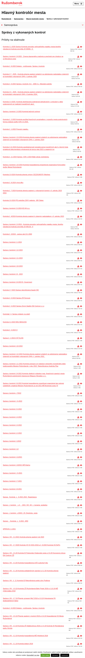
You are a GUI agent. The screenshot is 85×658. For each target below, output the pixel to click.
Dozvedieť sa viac (33, 655)
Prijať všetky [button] (45, 655)
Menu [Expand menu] (78, 4)
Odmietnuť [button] (55, 655)
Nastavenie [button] (65, 655)
